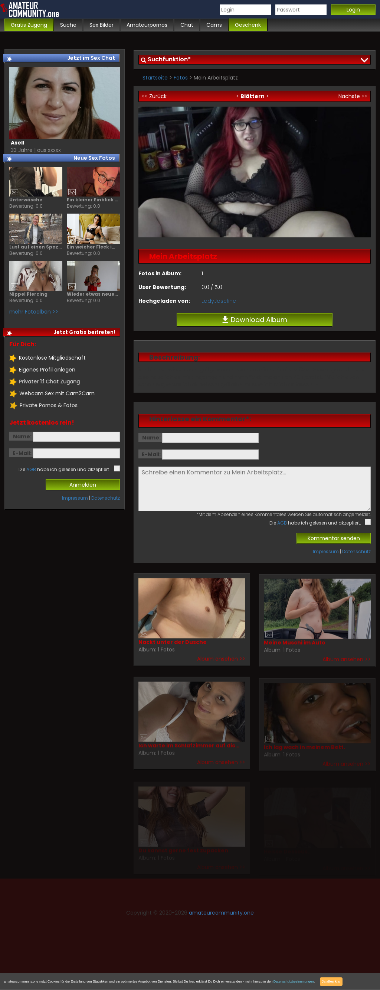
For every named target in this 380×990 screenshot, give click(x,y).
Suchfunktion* (169, 59)
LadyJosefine (219, 301)
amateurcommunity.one (221, 912)
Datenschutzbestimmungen (293, 981)
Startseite (155, 77)
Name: (151, 437)
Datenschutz (356, 551)
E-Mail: (151, 454)
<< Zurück (154, 96)
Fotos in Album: (159, 273)
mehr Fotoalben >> (33, 311)
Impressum (326, 551)
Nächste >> (352, 96)
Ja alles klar (331, 981)
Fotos (181, 77)
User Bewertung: (162, 287)
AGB (282, 523)
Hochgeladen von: (164, 301)
